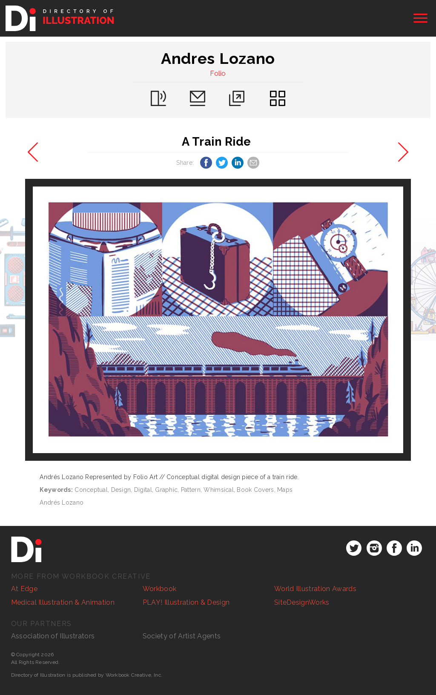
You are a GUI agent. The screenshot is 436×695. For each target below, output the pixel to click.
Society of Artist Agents (182, 636)
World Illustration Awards (315, 589)
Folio (218, 73)
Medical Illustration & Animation (63, 602)
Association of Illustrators (53, 636)
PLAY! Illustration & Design (186, 602)
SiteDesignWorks (302, 602)
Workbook (160, 589)
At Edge (24, 589)
